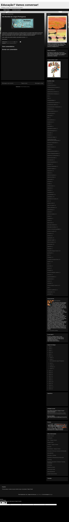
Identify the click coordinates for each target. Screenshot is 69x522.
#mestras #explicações (52, 142)
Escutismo (49, 233)
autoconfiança (50, 209)
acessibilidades (50, 194)
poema (48, 268)
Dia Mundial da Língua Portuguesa (57, 360)
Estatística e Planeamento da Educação (55, 457)
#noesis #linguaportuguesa (11, 43)
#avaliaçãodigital (50, 100)
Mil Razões (49, 465)
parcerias (49, 265)
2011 (50, 387)
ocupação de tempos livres (52, 259)
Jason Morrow (39, 494)
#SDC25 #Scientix (51, 175)
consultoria (49, 218)
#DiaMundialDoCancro (52, 111)
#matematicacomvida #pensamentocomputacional (53, 140)
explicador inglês (50, 240)
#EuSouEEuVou (50, 119)
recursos (49, 274)
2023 (50, 352)
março (51, 364)
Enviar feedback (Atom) (25, 86)
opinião (48, 261)
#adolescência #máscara (52, 91)
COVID (48, 220)
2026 (50, 346)
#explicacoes (50, 122)
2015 (50, 379)
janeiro (51, 368)
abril (51, 363)
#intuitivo (49, 134)
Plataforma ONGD (51, 467)
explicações (49, 237)
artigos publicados (51, 207)
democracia (49, 222)
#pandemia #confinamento (52, 155)
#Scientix (49, 164)
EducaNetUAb (50, 453)
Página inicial (6, 9)
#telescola (49, 188)
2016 (50, 378)
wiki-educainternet (51, 471)
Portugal (49, 270)
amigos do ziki (50, 203)
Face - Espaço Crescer (52, 440)
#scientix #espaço (51, 168)
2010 (50, 388)
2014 (50, 381)
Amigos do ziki (50, 442)
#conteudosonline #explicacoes (53, 106)
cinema (48, 216)
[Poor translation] (5, 503)
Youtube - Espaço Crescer (52, 444)
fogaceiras (49, 246)
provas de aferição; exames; (53, 272)
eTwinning (49, 459)
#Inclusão (49, 132)
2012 (50, 385)
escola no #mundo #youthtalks (53, 229)
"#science (49, 83)
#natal (48, 149)
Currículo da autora (16, 9)
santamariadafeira (51, 276)
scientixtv (49, 283)
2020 (50, 370)
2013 (50, 383)
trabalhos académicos (51, 289)
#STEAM (49, 181)
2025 (50, 348)
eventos (49, 235)
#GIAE (48, 124)
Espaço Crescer (50, 435)
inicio (48, 255)
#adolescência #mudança (52, 93)
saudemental (50, 278)
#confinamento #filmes (52, 104)
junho (51, 357)
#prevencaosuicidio (51, 157)
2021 (50, 355)
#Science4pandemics (51, 162)
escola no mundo (50, 231)
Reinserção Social (51, 469)
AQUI (26, 37)
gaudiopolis (49, 252)
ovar (48, 263)
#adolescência (50, 89)
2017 (50, 376)
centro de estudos (51, 214)
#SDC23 (49, 172)
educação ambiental (51, 224)
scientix (49, 281)
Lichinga (49, 257)
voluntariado (49, 291)
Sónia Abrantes (57, 300)
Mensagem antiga (39, 83)
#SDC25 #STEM (50, 177)
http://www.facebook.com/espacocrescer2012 (56, 413)
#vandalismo (50, 192)
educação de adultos (51, 227)
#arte (48, 98)
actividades (49, 196)
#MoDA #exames (50, 146)
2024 (50, 350)
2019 (50, 372)
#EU (48, 117)
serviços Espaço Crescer (52, 285)
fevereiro (52, 366)
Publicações (49, 438)
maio (51, 359)
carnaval (49, 211)
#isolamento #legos (51, 137)
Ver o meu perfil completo (52, 330)
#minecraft (49, 144)
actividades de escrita (51, 198)
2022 (50, 354)
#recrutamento (50, 159)
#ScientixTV (49, 170)
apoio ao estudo (50, 205)
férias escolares (50, 242)
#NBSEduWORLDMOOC (52, 151)
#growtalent (49, 126)
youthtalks (49, 294)
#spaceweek (50, 179)
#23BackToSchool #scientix (53, 87)
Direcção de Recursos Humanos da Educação (56, 451)
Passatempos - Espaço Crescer (53, 448)
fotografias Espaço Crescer (53, 250)
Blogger (51, 494)
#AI (48, 96)
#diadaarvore (50, 109)
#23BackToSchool (51, 85)
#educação (49, 115)
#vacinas (49, 190)
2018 (50, 374)
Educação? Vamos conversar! (19, 4)
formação (49, 248)
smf (48, 287)
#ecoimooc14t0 (50, 113)
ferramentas (49, 244)
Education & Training (51, 455)
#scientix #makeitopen (52, 166)
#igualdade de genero (51, 128)
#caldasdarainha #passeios (53, 102)
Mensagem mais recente (7, 83)
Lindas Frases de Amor (52, 473)
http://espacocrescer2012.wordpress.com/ (56, 412)
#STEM (49, 183)
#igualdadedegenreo (51, 130)
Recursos (49, 446)
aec (48, 201)
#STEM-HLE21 (50, 185)
